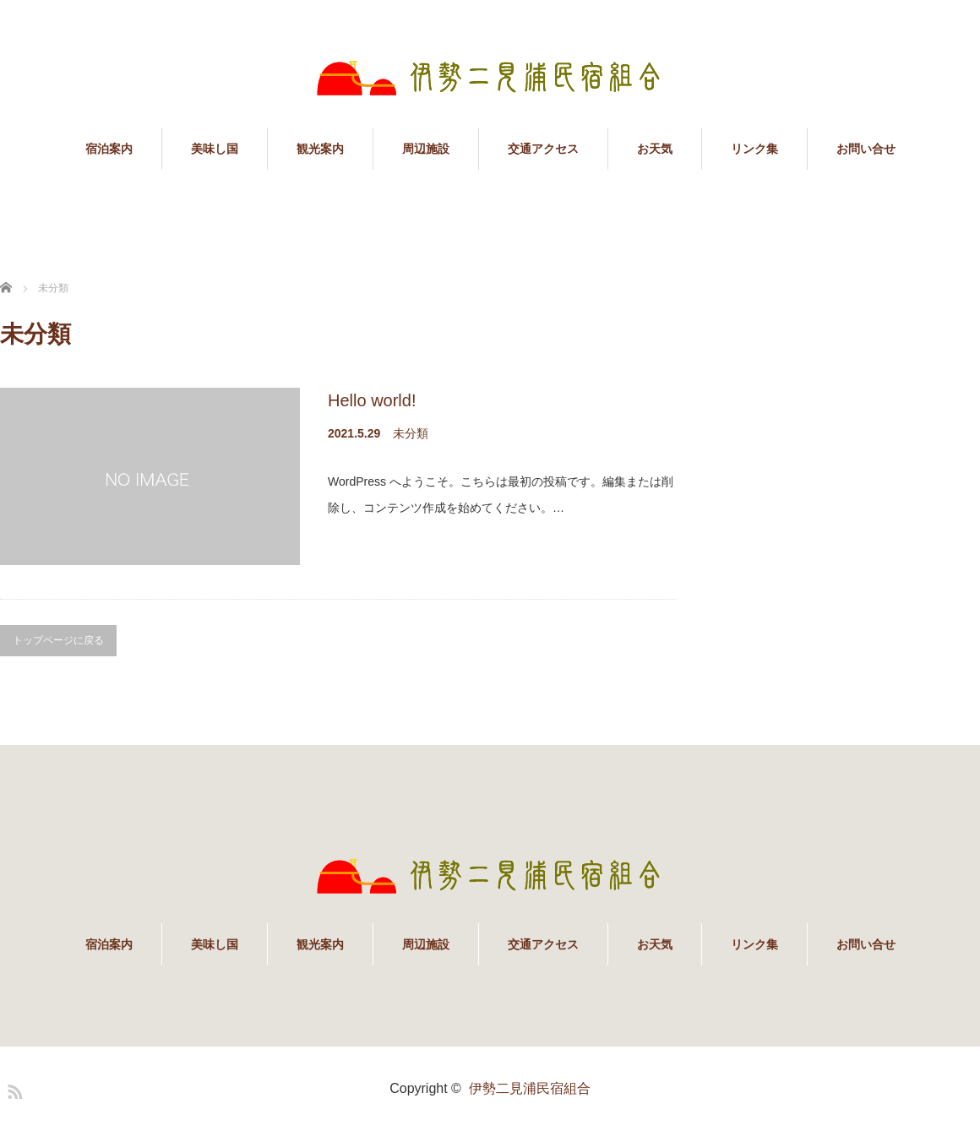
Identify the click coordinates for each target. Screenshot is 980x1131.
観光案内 (320, 148)
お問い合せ (866, 148)
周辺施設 (425, 148)
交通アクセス (543, 148)
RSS (12, 1088)
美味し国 (214, 148)
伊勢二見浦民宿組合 (530, 1088)
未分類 (410, 433)
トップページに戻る (58, 640)
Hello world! (372, 400)
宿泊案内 (109, 148)
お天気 (654, 148)
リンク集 (754, 148)
